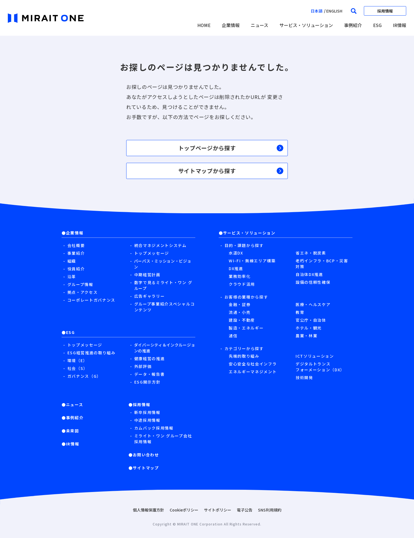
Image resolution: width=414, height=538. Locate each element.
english (334, 11)
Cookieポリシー (184, 510)
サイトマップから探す (231, 171)
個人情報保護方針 (148, 510)
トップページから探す (231, 148)
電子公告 (244, 510)
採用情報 (385, 11)
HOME (204, 25)
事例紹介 (353, 25)
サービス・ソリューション (306, 25)
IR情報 (399, 25)
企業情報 (231, 25)
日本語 (316, 11)
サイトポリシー (217, 510)
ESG (377, 25)
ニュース (259, 25)
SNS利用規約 (269, 510)
